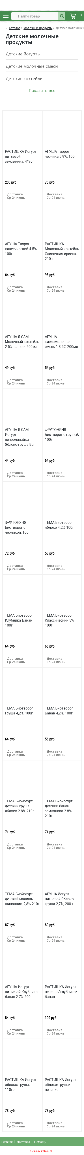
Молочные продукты (38, 28)
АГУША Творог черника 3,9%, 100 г (61, 154)
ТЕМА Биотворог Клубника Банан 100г (19, 620)
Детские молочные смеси (32, 66)
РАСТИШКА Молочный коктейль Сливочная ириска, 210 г (62, 251)
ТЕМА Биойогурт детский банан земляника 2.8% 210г (59, 808)
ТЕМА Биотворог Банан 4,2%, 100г (59, 711)
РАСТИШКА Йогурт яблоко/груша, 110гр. (20, 1084)
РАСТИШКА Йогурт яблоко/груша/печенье (60, 1084)
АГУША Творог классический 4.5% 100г (21, 248)
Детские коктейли (24, 78)
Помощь (40, 1142)
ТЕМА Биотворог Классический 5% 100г (59, 620)
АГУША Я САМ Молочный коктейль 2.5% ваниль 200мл (22, 341)
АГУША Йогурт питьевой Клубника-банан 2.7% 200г (22, 991)
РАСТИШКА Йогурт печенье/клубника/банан (61, 991)
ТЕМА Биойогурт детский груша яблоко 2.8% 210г (19, 806)
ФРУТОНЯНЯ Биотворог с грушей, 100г (62, 434)
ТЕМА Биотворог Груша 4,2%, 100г (19, 711)
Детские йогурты (23, 54)
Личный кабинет (41, 1151)
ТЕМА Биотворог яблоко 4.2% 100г (59, 525)
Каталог (14, 28)
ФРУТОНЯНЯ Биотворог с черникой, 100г (17, 527)
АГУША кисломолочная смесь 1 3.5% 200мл (61, 341)
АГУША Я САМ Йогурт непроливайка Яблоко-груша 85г (20, 437)
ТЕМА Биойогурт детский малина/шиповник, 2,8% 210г (22, 898)
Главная (7, 1142)
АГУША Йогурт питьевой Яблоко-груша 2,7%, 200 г (60, 898)
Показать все (42, 90)
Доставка (23, 1142)
